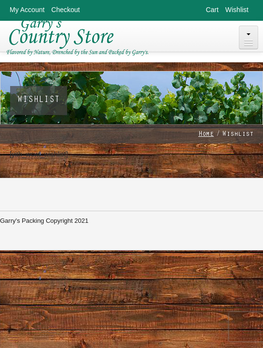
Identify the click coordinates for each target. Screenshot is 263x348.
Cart (212, 10)
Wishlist (237, 10)
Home (206, 134)
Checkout (65, 10)
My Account (27, 10)
